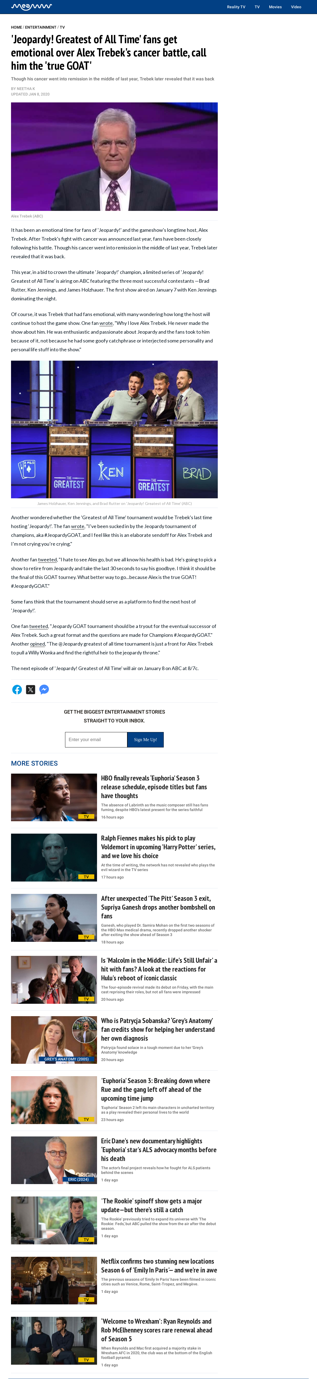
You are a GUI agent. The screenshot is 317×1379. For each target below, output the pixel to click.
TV (257, 7)
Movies (275, 7)
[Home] (31, 7)
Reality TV (236, 7)
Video (296, 7)
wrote (106, 323)
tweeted (47, 559)
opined (37, 644)
